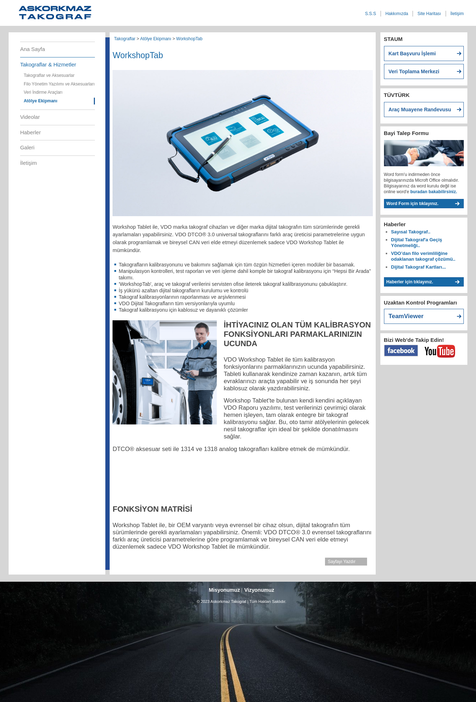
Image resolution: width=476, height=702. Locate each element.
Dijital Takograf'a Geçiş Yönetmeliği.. (416, 242)
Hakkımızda (396, 13)
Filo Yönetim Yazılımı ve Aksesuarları (59, 84)
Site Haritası (429, 13)
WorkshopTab (189, 38)
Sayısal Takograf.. (411, 231)
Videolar (30, 117)
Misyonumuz (224, 590)
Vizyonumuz (259, 590)
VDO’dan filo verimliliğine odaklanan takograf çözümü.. (423, 256)
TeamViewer (406, 316)
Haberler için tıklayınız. (409, 281)
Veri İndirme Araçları (43, 92)
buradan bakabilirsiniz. (433, 191)
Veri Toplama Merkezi (414, 71)
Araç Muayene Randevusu (420, 109)
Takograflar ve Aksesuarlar (49, 75)
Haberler (30, 132)
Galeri (27, 147)
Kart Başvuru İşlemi (412, 53)
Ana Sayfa (32, 49)
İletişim (457, 13)
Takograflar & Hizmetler (48, 64)
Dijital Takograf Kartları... (418, 267)
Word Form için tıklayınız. (412, 203)
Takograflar (124, 38)
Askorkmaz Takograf (66, 14)
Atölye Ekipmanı (40, 100)
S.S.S (370, 13)
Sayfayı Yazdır (342, 561)
